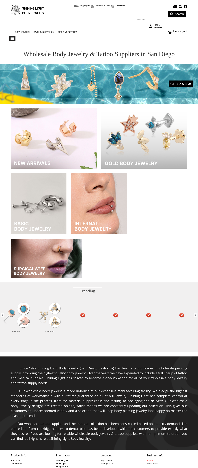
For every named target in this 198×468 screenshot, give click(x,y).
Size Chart (15, 460)
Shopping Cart (107, 463)
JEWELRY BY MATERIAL (44, 32)
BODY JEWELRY (22, 32)
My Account (106, 460)
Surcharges (61, 463)
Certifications (17, 463)
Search (177, 14)
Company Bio (62, 460)
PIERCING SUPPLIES (67, 32)
